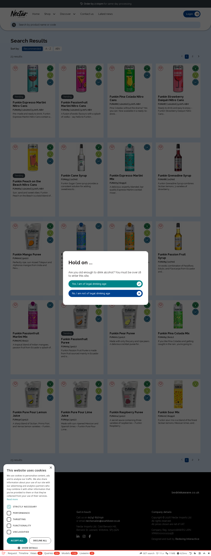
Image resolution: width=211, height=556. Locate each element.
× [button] (50, 468)
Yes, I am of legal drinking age (107, 283)
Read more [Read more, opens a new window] (12, 499)
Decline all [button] (40, 540)
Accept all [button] (17, 540)
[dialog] (28, 508)
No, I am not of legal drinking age (107, 293)
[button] (29, 547)
